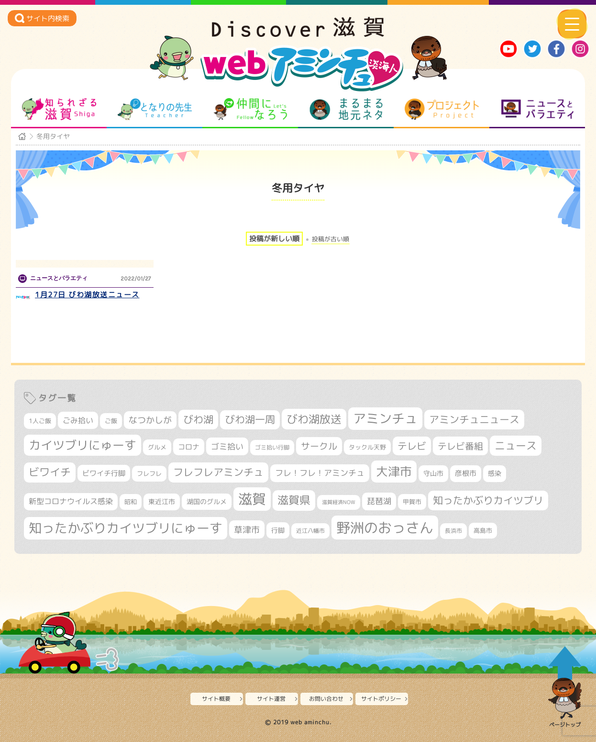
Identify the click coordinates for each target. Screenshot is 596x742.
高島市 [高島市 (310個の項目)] (483, 530)
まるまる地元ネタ (346, 109)
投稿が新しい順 (274, 239)
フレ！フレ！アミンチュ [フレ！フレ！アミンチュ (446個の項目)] (319, 472)
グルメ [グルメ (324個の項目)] (157, 447)
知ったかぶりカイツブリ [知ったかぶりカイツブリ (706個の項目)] (488, 500)
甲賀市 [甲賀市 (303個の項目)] (412, 501)
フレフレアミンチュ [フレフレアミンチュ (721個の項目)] (218, 472)
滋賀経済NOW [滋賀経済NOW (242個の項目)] (338, 502)
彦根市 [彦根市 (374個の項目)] (465, 473)
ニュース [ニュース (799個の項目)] (516, 445)
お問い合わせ (326, 699)
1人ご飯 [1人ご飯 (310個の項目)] (40, 420)
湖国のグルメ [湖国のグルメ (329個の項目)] (207, 501)
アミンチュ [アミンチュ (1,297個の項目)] (385, 418)
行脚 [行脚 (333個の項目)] (278, 530)
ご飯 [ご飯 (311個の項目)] (111, 420)
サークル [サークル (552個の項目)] (319, 446)
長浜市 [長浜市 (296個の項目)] (453, 531)
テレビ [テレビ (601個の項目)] (411, 445)
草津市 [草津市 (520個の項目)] (247, 529)
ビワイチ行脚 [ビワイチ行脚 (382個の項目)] (103, 473)
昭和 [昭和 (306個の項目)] (130, 501)
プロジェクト (442, 109)
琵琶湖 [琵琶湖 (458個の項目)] (379, 500)
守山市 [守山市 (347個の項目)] (433, 473)
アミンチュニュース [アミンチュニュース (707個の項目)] (474, 419)
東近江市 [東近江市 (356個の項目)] (161, 501)
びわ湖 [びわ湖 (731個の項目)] (198, 419)
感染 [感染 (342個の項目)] (494, 473)
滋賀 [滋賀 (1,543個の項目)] (252, 498)
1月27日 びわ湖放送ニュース (87, 295)
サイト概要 (216, 699)
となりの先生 (155, 109)
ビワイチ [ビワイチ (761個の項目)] (50, 472)
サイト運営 (271, 699)
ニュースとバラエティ (537, 109)
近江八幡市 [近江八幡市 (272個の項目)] (310, 531)
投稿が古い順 (330, 239)
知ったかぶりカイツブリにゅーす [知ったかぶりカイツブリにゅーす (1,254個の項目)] (125, 528)
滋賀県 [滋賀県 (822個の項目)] (293, 500)
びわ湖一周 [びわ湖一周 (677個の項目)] (250, 420)
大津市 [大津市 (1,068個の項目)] (394, 471)
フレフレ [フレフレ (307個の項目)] (149, 473)
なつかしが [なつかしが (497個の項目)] (150, 420)
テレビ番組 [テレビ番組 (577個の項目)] (460, 445)
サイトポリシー (381, 699)
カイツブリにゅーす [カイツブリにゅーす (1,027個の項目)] (82, 445)
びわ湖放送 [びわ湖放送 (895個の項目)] (314, 419)
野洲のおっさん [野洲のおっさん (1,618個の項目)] (384, 527)
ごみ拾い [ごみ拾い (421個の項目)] (78, 420)
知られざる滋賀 (59, 109)
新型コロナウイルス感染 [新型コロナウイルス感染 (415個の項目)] (71, 501)
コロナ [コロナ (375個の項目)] (188, 447)
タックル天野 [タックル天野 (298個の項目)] (367, 447)
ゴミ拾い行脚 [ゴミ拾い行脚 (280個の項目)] (272, 447)
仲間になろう (250, 109)
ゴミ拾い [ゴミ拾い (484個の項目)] (227, 446)
